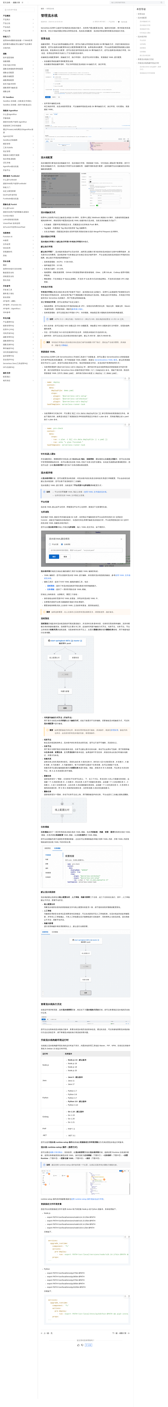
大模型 (26, 4)
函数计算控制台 (56, 1162)
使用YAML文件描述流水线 (95, 502)
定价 (54, 4)
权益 (48, 4)
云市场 (61, 4)
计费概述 (64, 353)
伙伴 (68, 4)
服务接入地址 (77, 317)
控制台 (145, 4)
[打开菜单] (4, 4)
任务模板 (50, 599)
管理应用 (114, 740)
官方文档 (6, 11)
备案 (139, 4)
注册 (151, 4)
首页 (42, 17)
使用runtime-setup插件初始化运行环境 (87, 1209)
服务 (74, 4)
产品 (33, 4)
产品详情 (112, 30)
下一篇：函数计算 (120, 1345)
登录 (160, 4)
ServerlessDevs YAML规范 (106, 368)
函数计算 (16, 11)
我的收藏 (124, 30)
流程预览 (50, 596)
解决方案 (40, 4)
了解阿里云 (83, 4)
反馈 (88, 1357)
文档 (134, 4)
